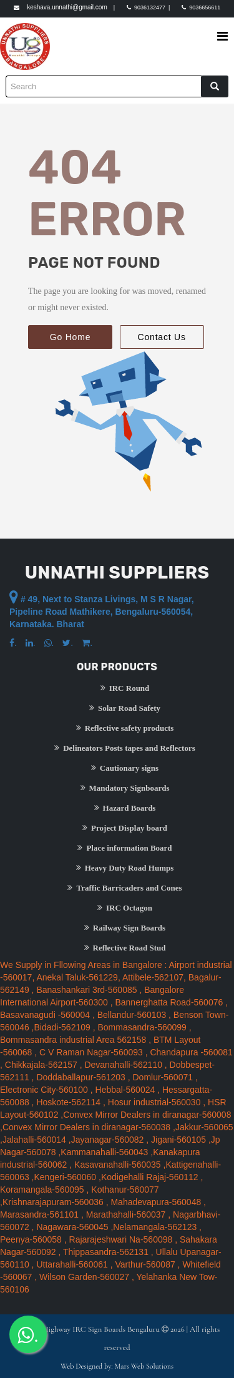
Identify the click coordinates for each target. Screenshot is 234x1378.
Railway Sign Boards (124, 927)
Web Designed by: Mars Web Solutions (117, 1366)
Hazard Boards (125, 807)
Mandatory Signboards (125, 787)
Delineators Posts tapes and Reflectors (124, 747)
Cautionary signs (124, 767)
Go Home (70, 337)
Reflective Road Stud (125, 947)
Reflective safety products (125, 727)
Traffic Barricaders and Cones (124, 887)
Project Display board (124, 827)
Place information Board (124, 847)
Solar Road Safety (124, 707)
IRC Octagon (124, 907)
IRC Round (125, 687)
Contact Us (162, 337)
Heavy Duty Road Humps (125, 867)
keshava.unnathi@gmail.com (67, 7)
